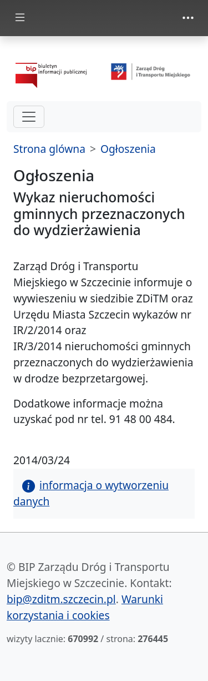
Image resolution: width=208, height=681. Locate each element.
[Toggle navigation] (188, 18)
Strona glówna (49, 148)
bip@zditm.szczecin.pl (61, 599)
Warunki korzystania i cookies (85, 607)
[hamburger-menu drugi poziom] (28, 117)
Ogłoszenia (128, 148)
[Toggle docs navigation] (20, 18)
